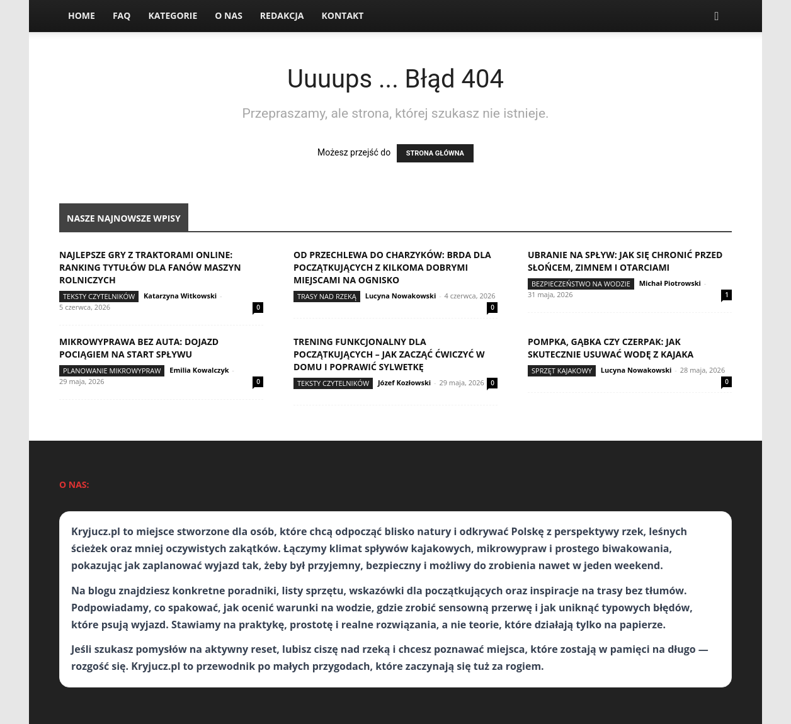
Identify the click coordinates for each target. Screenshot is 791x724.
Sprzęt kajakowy (562, 370)
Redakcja (282, 15)
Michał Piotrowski (670, 283)
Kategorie (172, 15)
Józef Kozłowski (404, 382)
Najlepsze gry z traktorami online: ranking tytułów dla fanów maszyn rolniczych (150, 267)
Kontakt (342, 15)
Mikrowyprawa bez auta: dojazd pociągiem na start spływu (139, 348)
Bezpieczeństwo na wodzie (581, 283)
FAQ (122, 15)
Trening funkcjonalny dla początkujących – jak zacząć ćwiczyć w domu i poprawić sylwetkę (389, 354)
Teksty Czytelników (99, 296)
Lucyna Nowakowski (400, 295)
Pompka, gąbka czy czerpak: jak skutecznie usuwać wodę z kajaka (610, 348)
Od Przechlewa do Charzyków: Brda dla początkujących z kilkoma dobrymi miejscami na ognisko (392, 267)
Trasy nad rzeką (326, 296)
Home (81, 15)
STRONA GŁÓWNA (435, 153)
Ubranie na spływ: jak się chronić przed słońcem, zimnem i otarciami (625, 261)
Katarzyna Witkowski (180, 295)
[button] (717, 17)
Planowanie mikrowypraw (112, 370)
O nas (228, 15)
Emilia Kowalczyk (199, 370)
